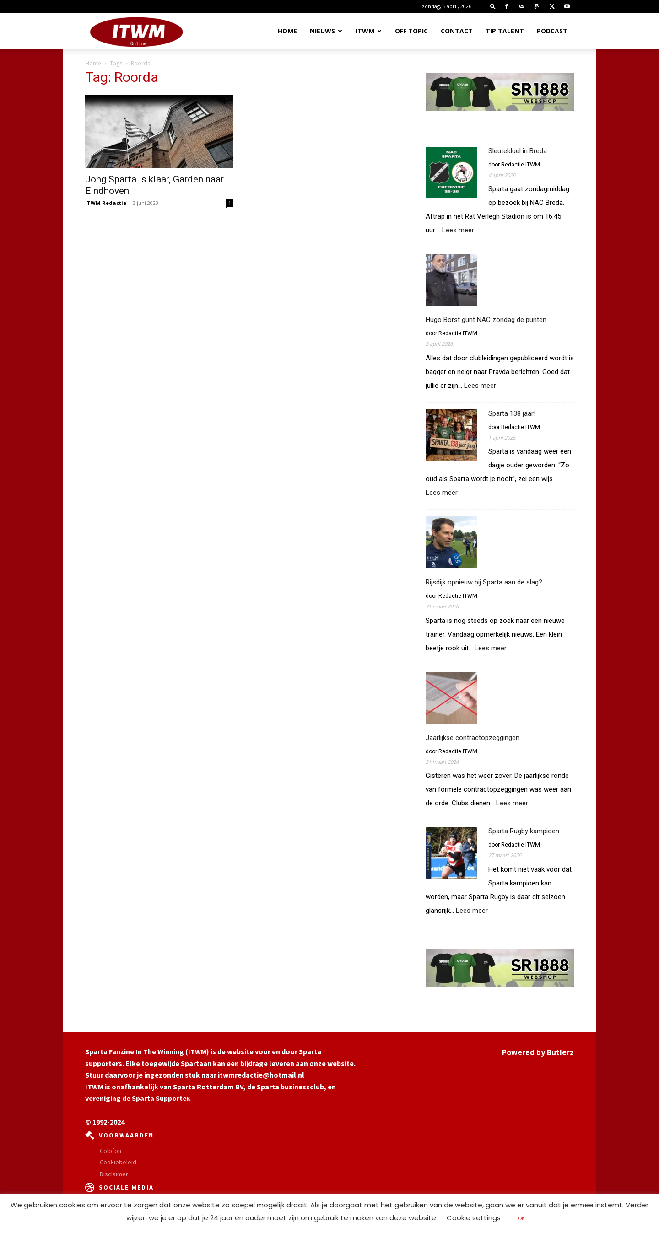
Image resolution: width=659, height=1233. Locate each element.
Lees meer (458, 230)
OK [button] (521, 1218)
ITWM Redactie (105, 202)
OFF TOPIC (411, 31)
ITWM (369, 31)
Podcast (552, 31)
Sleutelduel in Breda (517, 151)
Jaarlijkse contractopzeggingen (472, 738)
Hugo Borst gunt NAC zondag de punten (486, 320)
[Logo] (136, 31)
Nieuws (326, 31)
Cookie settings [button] (474, 1217)
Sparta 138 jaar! (511, 413)
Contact (457, 31)
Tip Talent (505, 31)
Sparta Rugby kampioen (523, 831)
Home (287, 31)
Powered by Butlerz (538, 1052)
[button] (493, 6)
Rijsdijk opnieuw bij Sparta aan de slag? (484, 582)
